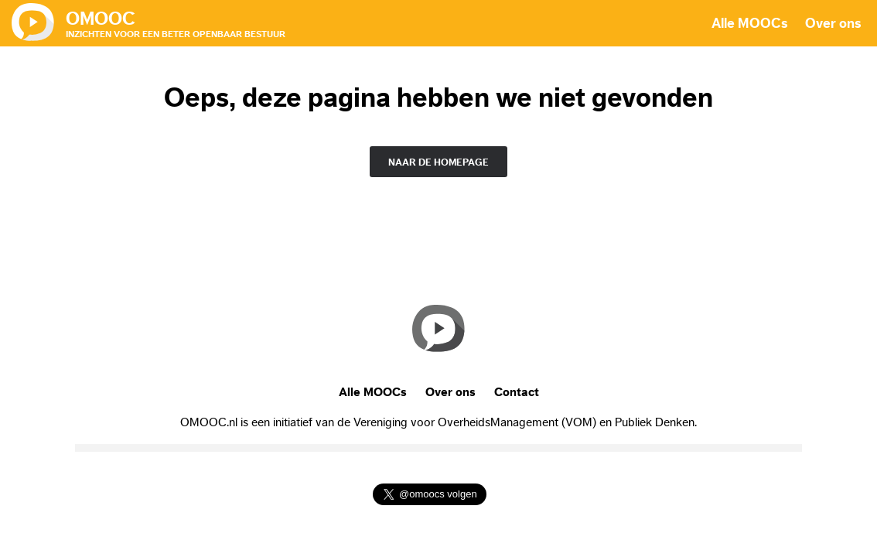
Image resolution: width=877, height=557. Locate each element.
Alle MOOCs (749, 23)
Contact (516, 392)
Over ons (833, 23)
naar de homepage (438, 162)
